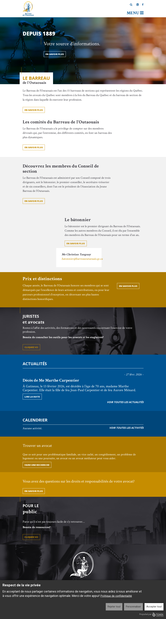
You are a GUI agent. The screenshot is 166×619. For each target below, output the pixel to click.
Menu (135, 13)
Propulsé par (151, 614)
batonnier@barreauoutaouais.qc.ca (82, 259)
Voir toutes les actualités (125, 402)
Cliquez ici (31, 347)
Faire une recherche (37, 464)
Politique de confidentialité (116, 596)
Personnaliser (133, 606)
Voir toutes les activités (126, 427)
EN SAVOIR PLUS (34, 109)
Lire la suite (32, 396)
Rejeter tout (114, 606)
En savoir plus (34, 147)
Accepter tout (154, 606)
